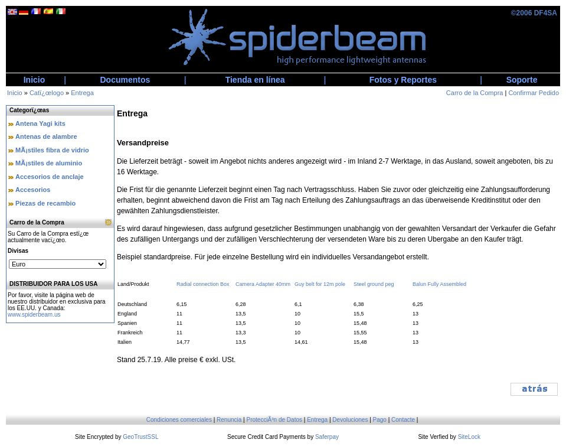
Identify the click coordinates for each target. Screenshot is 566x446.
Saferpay (327, 437)
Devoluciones (350, 419)
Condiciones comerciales (179, 419)
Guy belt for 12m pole (320, 284)
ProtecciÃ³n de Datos (275, 419)
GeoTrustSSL (140, 437)
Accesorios (32, 189)
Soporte (522, 79)
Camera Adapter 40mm (262, 284)
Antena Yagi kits (40, 123)
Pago (380, 419)
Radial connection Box (203, 284)
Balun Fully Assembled (439, 284)
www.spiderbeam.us (34, 314)
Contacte (403, 419)
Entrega (82, 92)
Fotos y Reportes (403, 79)
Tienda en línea (255, 79)
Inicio (34, 79)
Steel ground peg (374, 284)
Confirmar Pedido (533, 92)
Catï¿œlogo (47, 92)
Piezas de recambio (45, 203)
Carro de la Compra (474, 92)
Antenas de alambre (46, 136)
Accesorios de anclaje (49, 176)
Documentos (125, 79)
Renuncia (229, 419)
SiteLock (469, 437)
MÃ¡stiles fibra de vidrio (52, 150)
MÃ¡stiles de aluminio (48, 163)
